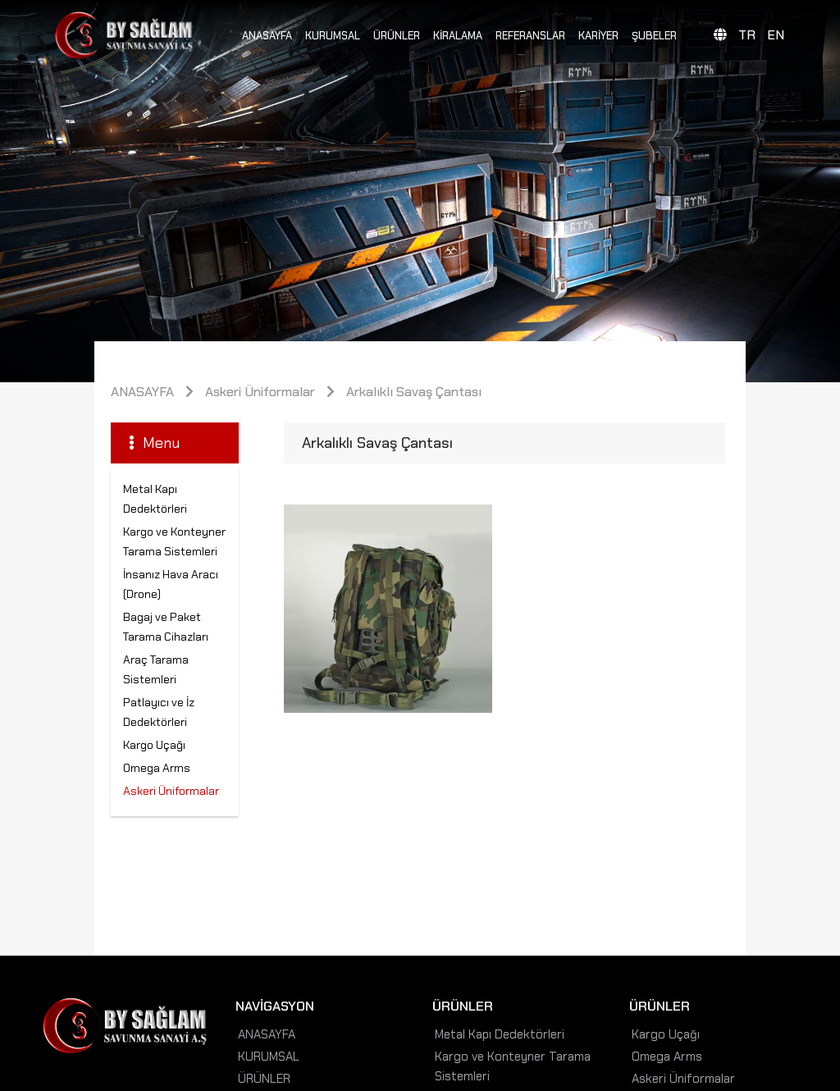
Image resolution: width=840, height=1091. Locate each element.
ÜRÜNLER (396, 36)
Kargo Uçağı (154, 744)
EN (775, 34)
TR (747, 34)
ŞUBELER (654, 36)
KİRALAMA (457, 36)
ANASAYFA (267, 36)
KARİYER (598, 36)
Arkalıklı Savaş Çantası (414, 391)
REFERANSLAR (530, 36)
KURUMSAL (332, 36)
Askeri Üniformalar (260, 391)
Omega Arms (156, 767)
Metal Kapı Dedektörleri (499, 1034)
